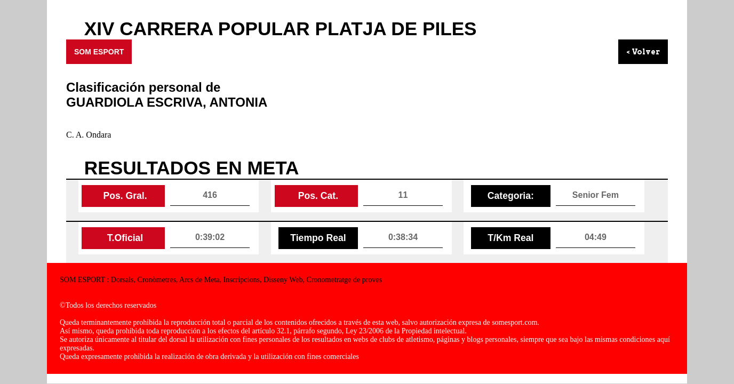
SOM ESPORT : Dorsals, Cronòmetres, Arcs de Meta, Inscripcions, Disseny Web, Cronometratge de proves (221, 280)
